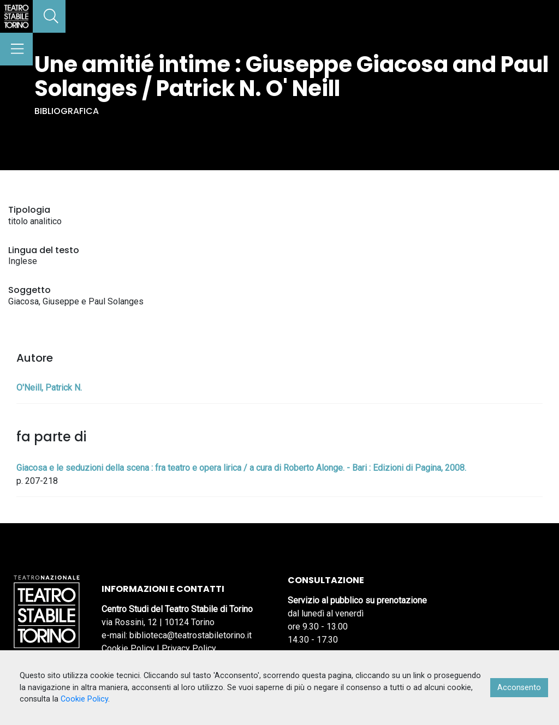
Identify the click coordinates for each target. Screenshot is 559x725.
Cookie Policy (128, 648)
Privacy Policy (189, 648)
